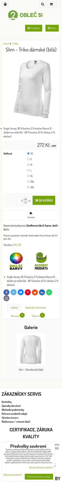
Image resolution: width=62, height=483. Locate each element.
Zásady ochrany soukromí (41, 467)
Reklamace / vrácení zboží (16, 421)
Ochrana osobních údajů (15, 413)
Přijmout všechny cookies (39, 476)
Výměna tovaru (10, 417)
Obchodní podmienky (13, 409)
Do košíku (44, 200)
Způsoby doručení (11, 405)
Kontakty (7, 401)
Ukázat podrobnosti (12, 474)
